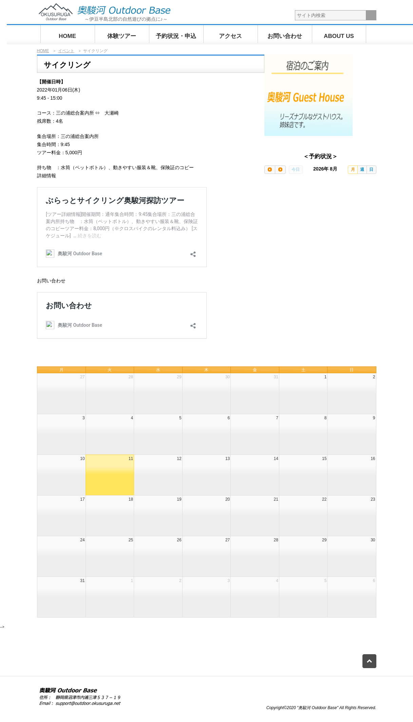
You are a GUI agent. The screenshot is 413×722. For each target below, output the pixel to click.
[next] (280, 169)
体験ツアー (121, 36)
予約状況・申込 (176, 36)
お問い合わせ (284, 36)
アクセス (230, 36)
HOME (67, 36)
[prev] (269, 169)
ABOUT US (339, 36)
